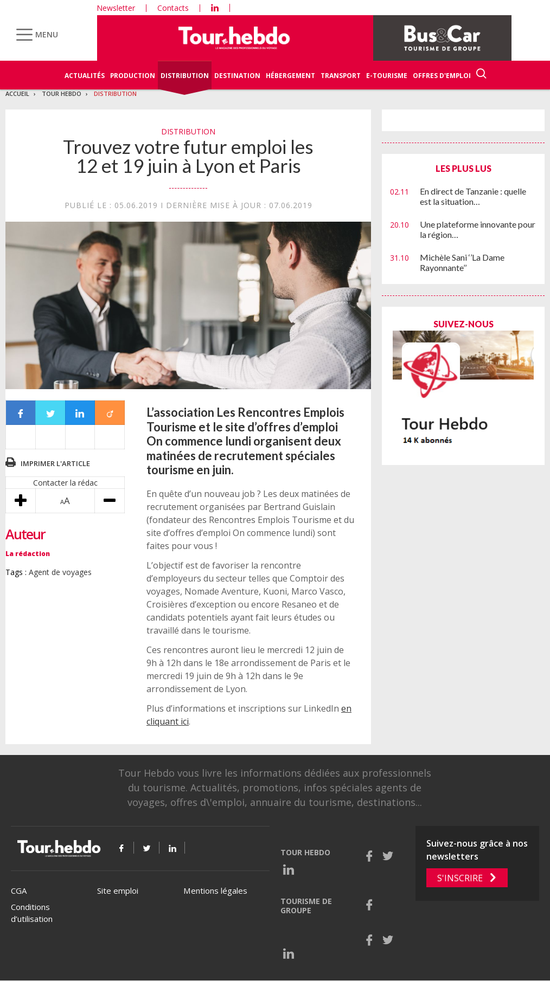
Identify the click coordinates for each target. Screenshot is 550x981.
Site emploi (117, 890)
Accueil (17, 93)
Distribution (185, 75)
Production (132, 75)
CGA (19, 890)
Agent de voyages (60, 572)
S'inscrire (460, 878)
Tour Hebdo (61, 93)
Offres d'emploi (442, 75)
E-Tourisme (386, 75)
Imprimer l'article (55, 463)
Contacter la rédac (65, 482)
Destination (237, 75)
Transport (341, 75)
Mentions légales (215, 890)
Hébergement (290, 75)
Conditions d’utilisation (32, 913)
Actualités (85, 75)
